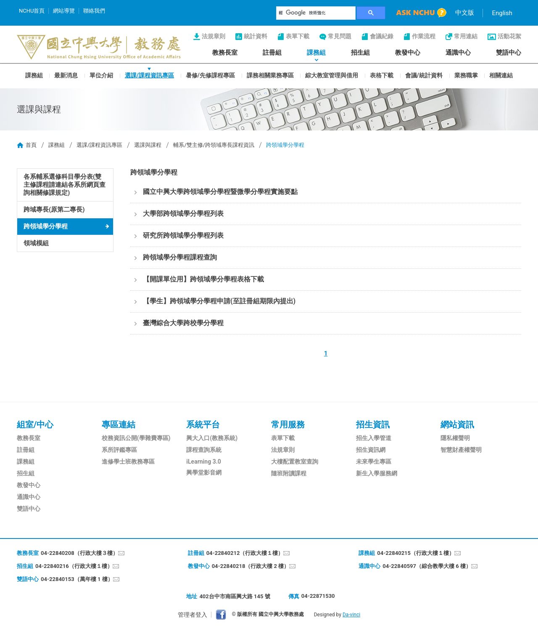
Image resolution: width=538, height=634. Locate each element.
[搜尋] (316, 13)
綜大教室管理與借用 (331, 75)
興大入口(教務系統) (211, 438)
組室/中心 (35, 424)
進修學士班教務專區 (128, 461)
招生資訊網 (370, 449)
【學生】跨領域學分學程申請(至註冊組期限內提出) (219, 301)
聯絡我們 (94, 11)
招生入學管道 (373, 438)
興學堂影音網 (204, 472)
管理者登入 (192, 614)
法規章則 (213, 36)
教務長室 (224, 52)
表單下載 (297, 36)
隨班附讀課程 (288, 473)
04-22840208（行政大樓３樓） (79, 553)
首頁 (31, 145)
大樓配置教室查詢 (294, 461)
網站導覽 (64, 11)
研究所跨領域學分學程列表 (183, 235)
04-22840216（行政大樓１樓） (74, 566)
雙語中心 (508, 52)
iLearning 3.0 (203, 461)
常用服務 (288, 424)
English (502, 13)
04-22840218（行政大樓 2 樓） (251, 566)
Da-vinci (351, 615)
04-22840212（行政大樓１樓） (245, 553)
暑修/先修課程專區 (210, 75)
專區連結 (118, 424)
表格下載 (381, 75)
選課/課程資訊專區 (149, 75)
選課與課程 (147, 145)
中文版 (464, 12)
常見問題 (339, 36)
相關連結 (501, 75)
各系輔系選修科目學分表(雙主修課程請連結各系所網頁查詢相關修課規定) (64, 184)
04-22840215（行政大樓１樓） (415, 553)
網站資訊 (457, 424)
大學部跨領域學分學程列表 (183, 214)
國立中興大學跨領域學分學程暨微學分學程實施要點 (220, 192)
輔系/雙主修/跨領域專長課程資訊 (213, 145)
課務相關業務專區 (270, 75)
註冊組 (272, 52)
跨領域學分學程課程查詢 (180, 257)
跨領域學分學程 (46, 226)
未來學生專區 (373, 461)
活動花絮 (509, 36)
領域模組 (36, 243)
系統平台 (203, 424)
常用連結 (465, 36)
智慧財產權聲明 (461, 449)
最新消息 (66, 75)
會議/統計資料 (424, 75)
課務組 (316, 52)
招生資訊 (373, 424)
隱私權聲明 (455, 438)
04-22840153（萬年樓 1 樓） (77, 579)
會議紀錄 (381, 36)
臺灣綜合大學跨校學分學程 (183, 323)
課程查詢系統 (204, 449)
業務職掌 (466, 75)
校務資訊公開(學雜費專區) (136, 438)
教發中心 (407, 52)
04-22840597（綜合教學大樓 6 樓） (426, 566)
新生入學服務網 (376, 473)
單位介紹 (101, 75)
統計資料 (255, 36)
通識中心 (458, 52)
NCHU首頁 (32, 11)
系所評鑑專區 (119, 449)
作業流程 (423, 36)
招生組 (360, 52)
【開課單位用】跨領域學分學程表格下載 (203, 279)
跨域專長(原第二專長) (54, 209)
